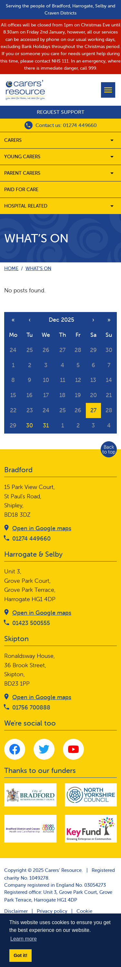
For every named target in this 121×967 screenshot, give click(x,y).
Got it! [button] (20, 955)
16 (29, 395)
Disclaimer (16, 911)
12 (78, 380)
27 (62, 350)
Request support (61, 112)
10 (46, 380)
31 (46, 425)
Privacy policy (52, 911)
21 (109, 395)
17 (46, 395)
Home (11, 268)
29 (93, 350)
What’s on (38, 268)
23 (29, 410)
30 (109, 350)
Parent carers (22, 173)
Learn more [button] (23, 939)
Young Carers (22, 156)
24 (13, 350)
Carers (13, 140)
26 (46, 350)
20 (93, 395)
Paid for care (21, 189)
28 (78, 350)
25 (29, 350)
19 (78, 395)
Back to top (109, 449)
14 (109, 380)
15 (13, 395)
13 (93, 380)
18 (62, 395)
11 (62, 380)
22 (13, 410)
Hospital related (25, 206)
